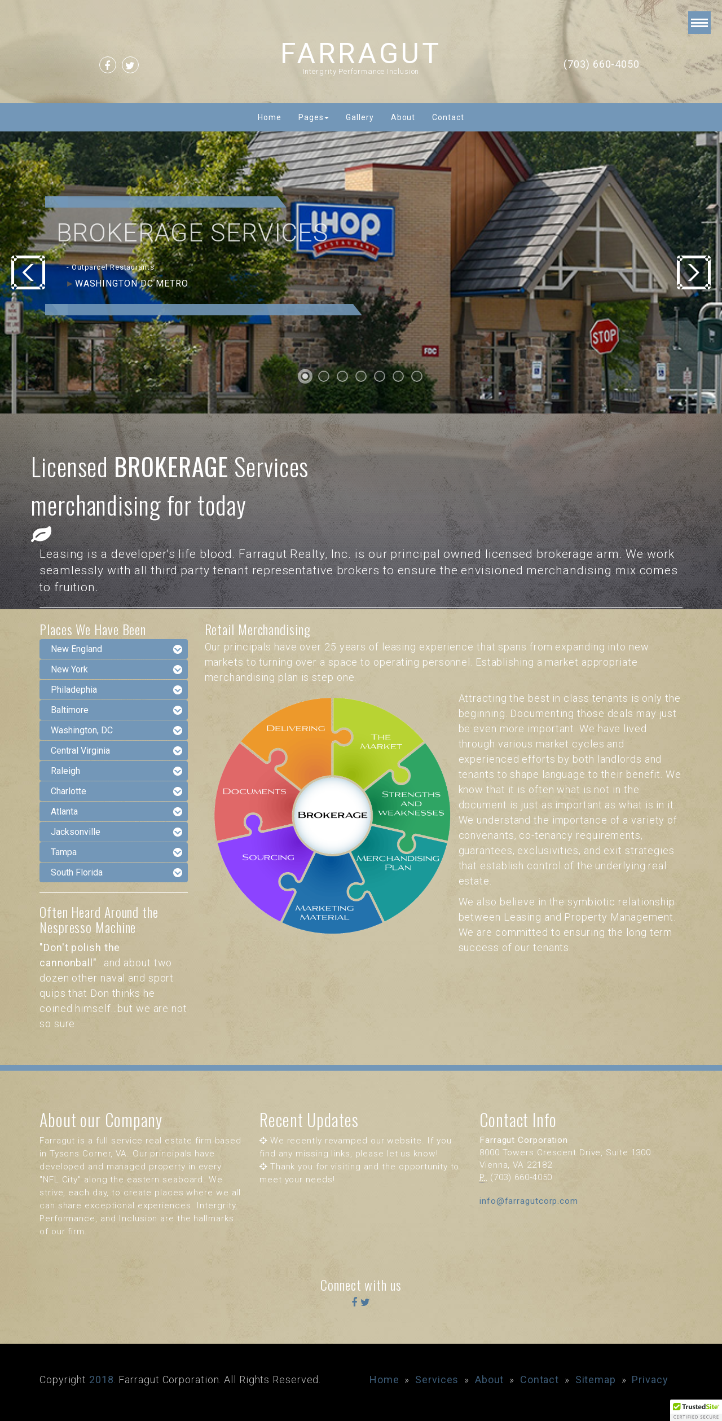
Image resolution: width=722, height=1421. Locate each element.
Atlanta (64, 811)
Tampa (64, 852)
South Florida (77, 872)
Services (437, 1379)
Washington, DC (82, 730)
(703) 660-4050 (601, 64)
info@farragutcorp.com (528, 1201)
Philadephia (74, 689)
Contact (448, 117)
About (403, 117)
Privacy (650, 1379)
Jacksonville (75, 831)
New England (76, 649)
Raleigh (65, 771)
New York (69, 669)
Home (269, 117)
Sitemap (595, 1379)
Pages (313, 117)
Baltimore (70, 710)
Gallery (359, 117)
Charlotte (68, 791)
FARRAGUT (361, 53)
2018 (101, 1379)
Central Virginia (80, 750)
